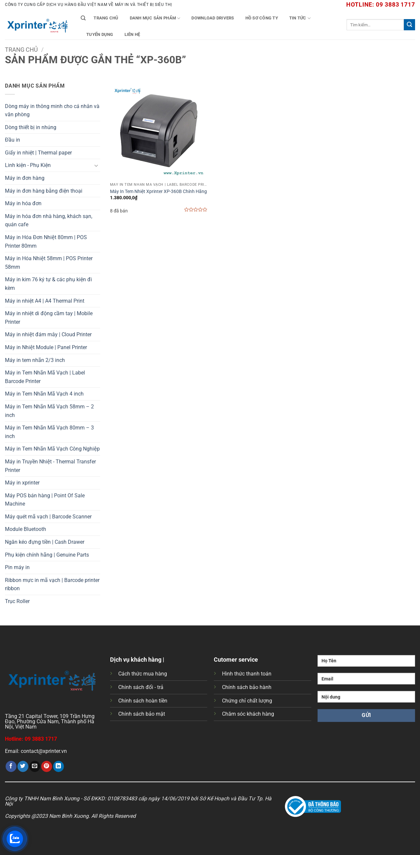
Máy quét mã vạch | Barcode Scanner (48, 516)
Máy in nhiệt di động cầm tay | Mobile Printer (49, 317)
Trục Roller (17, 601)
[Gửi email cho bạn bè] (34, 766)
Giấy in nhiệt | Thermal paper (38, 153)
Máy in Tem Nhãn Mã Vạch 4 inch (44, 394)
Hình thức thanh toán (246, 674)
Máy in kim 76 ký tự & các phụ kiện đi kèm (48, 283)
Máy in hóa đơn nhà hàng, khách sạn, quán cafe (48, 220)
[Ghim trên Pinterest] (46, 766)
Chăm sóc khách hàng (248, 714)
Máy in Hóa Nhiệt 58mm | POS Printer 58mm (49, 262)
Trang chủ (106, 17)
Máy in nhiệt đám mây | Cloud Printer (48, 334)
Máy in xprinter (22, 483)
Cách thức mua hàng (142, 674)
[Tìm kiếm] (83, 18)
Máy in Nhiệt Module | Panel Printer (46, 347)
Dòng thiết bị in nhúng (30, 127)
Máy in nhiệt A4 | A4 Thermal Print (44, 301)
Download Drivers (212, 17)
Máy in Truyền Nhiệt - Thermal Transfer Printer (50, 465)
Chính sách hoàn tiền (142, 701)
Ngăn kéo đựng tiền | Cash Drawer (44, 542)
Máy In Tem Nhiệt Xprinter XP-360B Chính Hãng (158, 191)
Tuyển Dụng (99, 34)
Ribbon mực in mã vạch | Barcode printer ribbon (52, 584)
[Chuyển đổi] (96, 165)
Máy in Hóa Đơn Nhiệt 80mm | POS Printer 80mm (46, 241)
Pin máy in (17, 567)
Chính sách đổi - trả (140, 687)
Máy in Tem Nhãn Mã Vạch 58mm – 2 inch (49, 410)
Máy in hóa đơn (23, 203)
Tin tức (300, 18)
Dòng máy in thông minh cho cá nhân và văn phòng (52, 110)
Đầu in (12, 140)
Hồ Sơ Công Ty (261, 17)
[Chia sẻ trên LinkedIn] (58, 766)
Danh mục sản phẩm (155, 18)
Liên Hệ (132, 34)
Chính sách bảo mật (141, 714)
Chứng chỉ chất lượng (247, 701)
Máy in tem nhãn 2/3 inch (35, 360)
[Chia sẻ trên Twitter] (22, 766)
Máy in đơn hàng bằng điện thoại (43, 191)
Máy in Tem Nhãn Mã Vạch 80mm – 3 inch (49, 432)
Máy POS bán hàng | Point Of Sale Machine (45, 499)
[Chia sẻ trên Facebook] (11, 766)
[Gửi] (409, 24)
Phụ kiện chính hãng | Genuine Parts (47, 555)
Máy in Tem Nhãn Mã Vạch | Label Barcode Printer (45, 377)
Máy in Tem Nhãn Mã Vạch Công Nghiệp (52, 449)
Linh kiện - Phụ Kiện (28, 165)
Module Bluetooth (25, 529)
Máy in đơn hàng (24, 178)
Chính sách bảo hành (246, 687)
